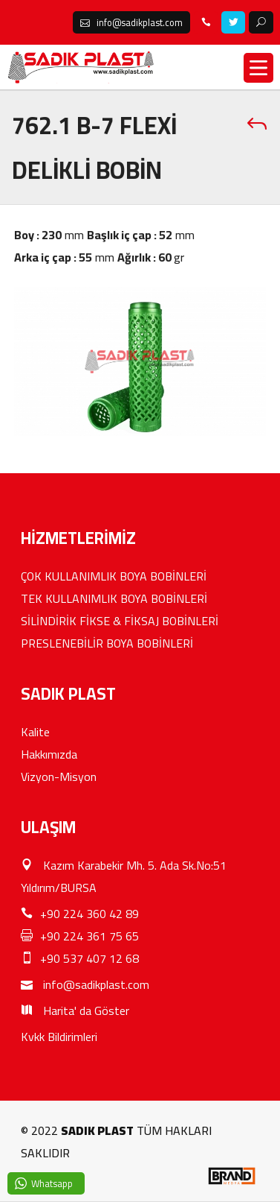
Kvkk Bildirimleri (59, 1036)
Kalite (35, 732)
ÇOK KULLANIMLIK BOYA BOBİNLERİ (113, 576)
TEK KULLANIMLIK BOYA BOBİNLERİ (114, 598)
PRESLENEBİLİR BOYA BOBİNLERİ (107, 643)
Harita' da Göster (75, 1010)
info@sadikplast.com (85, 984)
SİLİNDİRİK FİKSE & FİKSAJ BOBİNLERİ (119, 621)
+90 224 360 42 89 (80, 913)
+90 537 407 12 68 (80, 958)
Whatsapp (52, 1183)
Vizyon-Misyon (59, 776)
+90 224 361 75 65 (80, 936)
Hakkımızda (49, 754)
